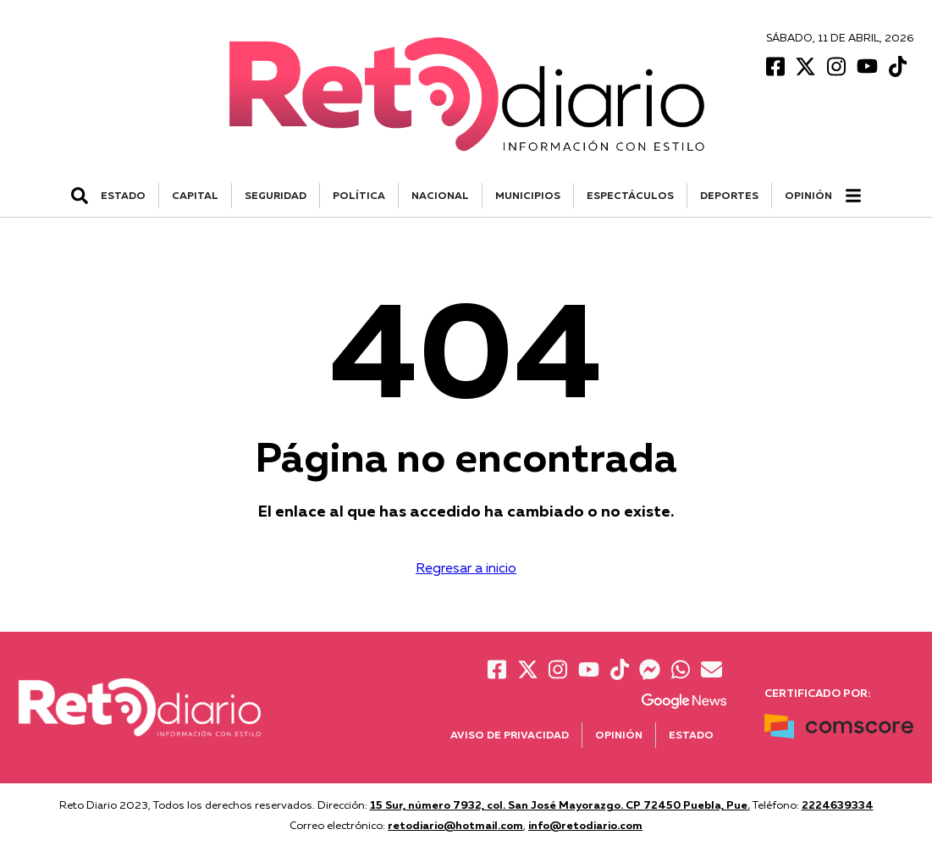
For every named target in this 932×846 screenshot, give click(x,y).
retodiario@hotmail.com (455, 825)
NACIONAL (440, 195)
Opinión (808, 195)
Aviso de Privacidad (509, 734)
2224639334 (838, 804)
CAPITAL (195, 195)
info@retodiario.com (585, 825)
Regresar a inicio (466, 567)
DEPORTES (729, 195)
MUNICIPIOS (527, 195)
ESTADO (123, 195)
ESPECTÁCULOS (630, 195)
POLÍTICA (359, 195)
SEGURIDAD (275, 195)
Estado (691, 734)
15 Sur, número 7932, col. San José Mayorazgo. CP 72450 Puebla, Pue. (560, 804)
